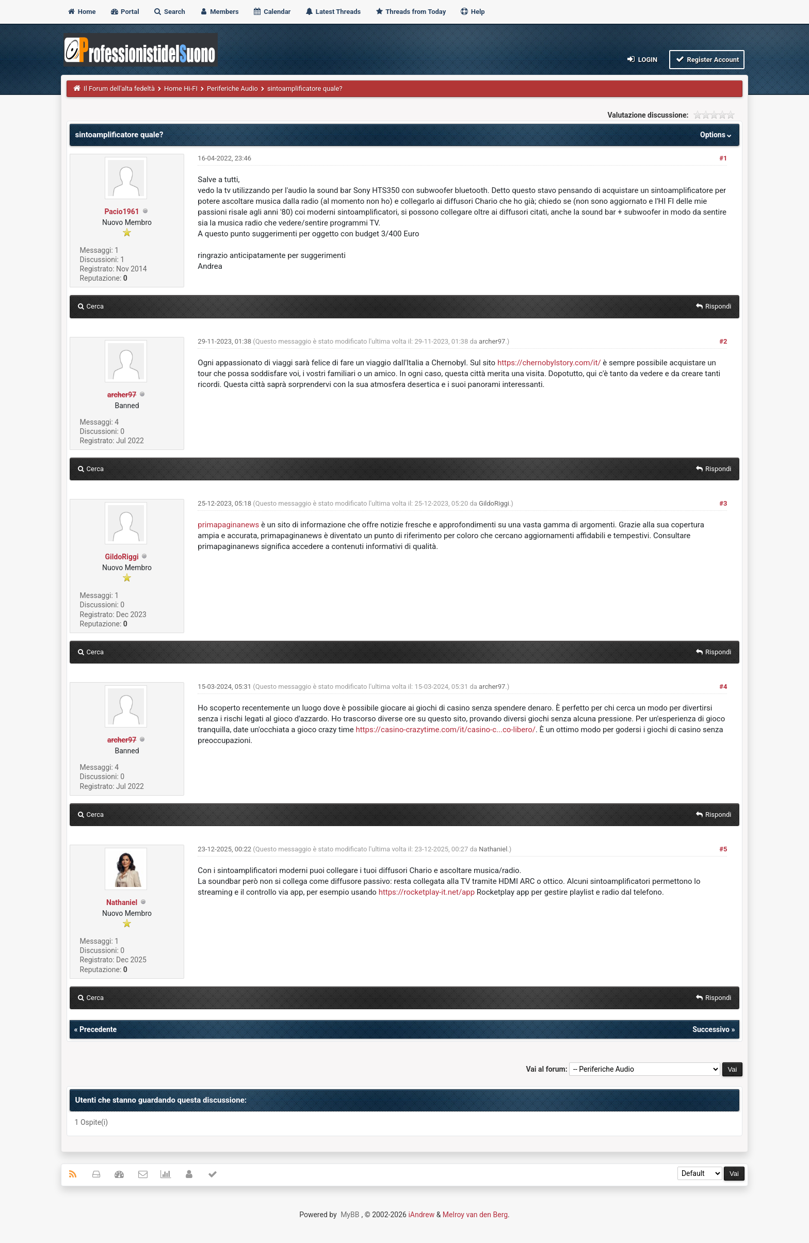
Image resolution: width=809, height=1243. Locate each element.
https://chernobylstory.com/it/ (549, 362)
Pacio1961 (121, 211)
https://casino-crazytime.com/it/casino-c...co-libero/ (445, 729)
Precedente (98, 1029)
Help (472, 11)
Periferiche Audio (232, 88)
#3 (723, 503)
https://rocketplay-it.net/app (427, 892)
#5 (723, 849)
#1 (723, 158)
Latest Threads (333, 11)
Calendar (271, 11)
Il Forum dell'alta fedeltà (119, 88)
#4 (723, 686)
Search (169, 11)
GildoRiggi (122, 557)
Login (641, 59)
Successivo (711, 1029)
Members (219, 11)
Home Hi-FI (181, 88)
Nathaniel (121, 902)
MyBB (350, 1214)
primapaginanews (228, 524)
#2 (723, 341)
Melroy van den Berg (475, 1214)
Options (717, 135)
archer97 (492, 341)
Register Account (707, 59)
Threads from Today (410, 11)
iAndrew (421, 1214)
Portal (124, 11)
